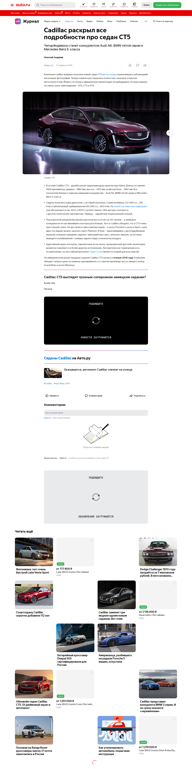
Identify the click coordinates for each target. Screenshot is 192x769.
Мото (67, 13)
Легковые (15, 13)
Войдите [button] (47, 418)
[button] (83, 5)
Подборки (121, 21)
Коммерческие (45, 13)
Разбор (100, 21)
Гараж (124, 13)
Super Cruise (96, 251)
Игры (109, 21)
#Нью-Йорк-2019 (62, 383)
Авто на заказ (29, 12)
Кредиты (87, 13)
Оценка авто (99, 13)
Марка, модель (52, 21)
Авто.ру (23, 5)
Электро (59, 13)
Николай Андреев (53, 57)
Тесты (80, 21)
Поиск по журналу (163, 21)
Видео (90, 21)
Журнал (133, 13)
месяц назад (108, 74)
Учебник (134, 21)
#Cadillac (48, 383)
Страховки (113, 13)
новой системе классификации (130, 206)
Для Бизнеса (145, 13)
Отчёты (76, 13)
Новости (69, 21)
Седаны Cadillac (58, 358)
